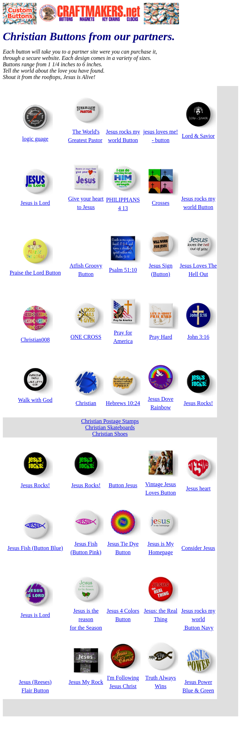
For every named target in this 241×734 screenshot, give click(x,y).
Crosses (160, 203)
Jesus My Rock (86, 682)
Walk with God (35, 400)
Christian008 (35, 340)
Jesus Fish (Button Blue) (35, 548)
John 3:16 (198, 337)
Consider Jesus (198, 548)
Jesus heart (198, 488)
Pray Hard (160, 337)
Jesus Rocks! (198, 403)
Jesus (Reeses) (35, 682)
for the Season (86, 628)
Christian (85, 403)
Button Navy (198, 628)
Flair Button (35, 690)
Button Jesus (123, 485)
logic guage (35, 139)
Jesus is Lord (35, 203)
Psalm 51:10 (123, 270)
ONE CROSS (85, 337)
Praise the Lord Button (35, 273)
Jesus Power (198, 682)
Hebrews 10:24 (123, 403)
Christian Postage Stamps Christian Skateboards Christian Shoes (110, 427)
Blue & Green (198, 690)
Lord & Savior (198, 136)
